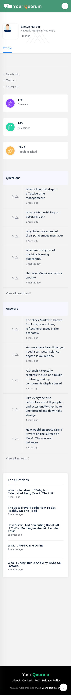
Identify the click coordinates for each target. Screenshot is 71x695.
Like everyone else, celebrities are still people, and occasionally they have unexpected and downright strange (44, 406)
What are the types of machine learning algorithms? (40, 254)
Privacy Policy (51, 680)
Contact (27, 680)
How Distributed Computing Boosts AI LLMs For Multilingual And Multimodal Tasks (33, 528)
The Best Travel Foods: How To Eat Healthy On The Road (31, 509)
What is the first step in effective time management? (41, 193)
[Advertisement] (35, 619)
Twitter (11, 80)
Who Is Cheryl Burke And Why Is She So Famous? (34, 564)
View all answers (17, 458)
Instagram (12, 86)
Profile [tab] (7, 48)
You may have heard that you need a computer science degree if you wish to (45, 352)
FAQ (37, 680)
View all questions (18, 293)
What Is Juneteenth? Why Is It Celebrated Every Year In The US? (30, 492)
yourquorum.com (51, 687)
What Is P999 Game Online (26, 545)
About (16, 680)
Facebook (12, 74)
